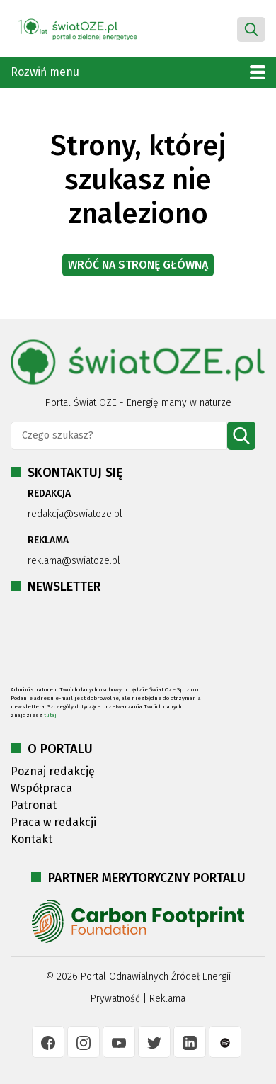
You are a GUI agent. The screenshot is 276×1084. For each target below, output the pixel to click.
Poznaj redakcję (53, 771)
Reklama (167, 999)
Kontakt (31, 839)
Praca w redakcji (53, 822)
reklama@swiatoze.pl (74, 561)
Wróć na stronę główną (138, 264)
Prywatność (115, 999)
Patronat (34, 805)
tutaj (50, 715)
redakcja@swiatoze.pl (75, 514)
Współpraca (41, 788)
